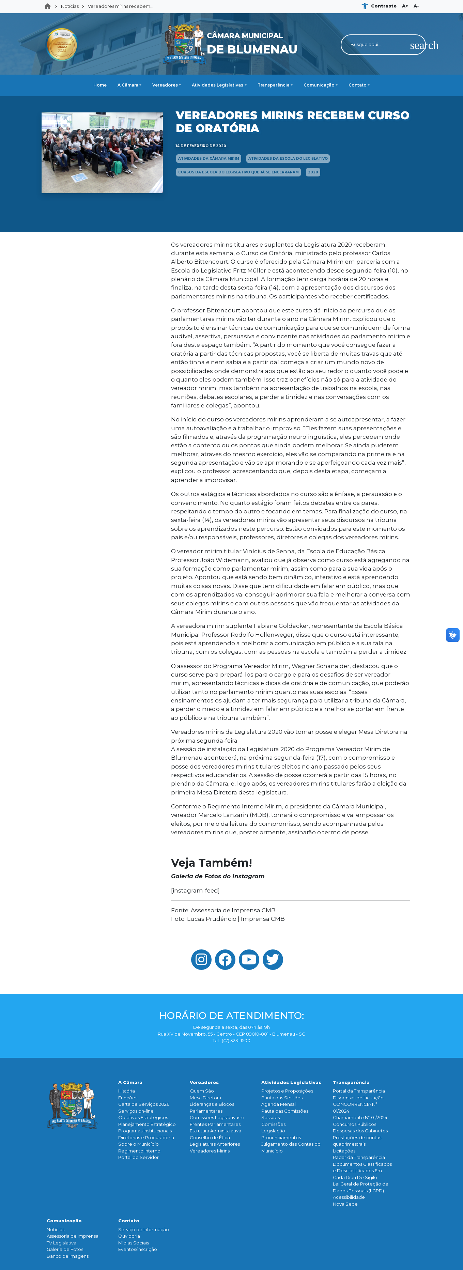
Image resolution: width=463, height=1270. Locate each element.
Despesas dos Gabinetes (360, 1130)
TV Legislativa (61, 1242)
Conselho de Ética (210, 1137)
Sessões (270, 1117)
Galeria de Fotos (65, 1249)
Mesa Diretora (205, 1097)
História (126, 1091)
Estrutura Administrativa (215, 1130)
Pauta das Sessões (282, 1097)
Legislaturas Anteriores (215, 1144)
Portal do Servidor (138, 1157)
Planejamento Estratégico (147, 1124)
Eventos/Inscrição (137, 1249)
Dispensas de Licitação (358, 1097)
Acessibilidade (349, 1197)
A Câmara (128, 85)
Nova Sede (345, 1204)
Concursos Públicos (354, 1124)
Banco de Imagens (68, 1256)
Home (50, 6)
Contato (358, 85)
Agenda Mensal (278, 1104)
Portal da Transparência (359, 1091)
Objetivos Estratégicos (143, 1117)
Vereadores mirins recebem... (120, 6)
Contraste (384, 6)
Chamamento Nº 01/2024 (360, 1117)
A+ (405, 6)
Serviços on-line (136, 1111)
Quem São (202, 1091)
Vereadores (165, 85)
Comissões (273, 1124)
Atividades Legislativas (217, 85)
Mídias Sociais (133, 1242)
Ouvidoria (129, 1236)
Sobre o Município (138, 1144)
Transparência (274, 85)
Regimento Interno (139, 1150)
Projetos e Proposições (287, 1091)
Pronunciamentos (281, 1137)
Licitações (344, 1150)
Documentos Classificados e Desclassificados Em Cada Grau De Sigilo (362, 1170)
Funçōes (127, 1097)
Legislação (273, 1130)
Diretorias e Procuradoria (146, 1137)
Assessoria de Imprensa (72, 1236)
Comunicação (319, 85)
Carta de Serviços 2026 (143, 1104)
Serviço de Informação (143, 1229)
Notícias (70, 6)
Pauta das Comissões (284, 1111)
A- (416, 6)
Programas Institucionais (145, 1130)
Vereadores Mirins (210, 1150)
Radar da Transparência (359, 1157)
